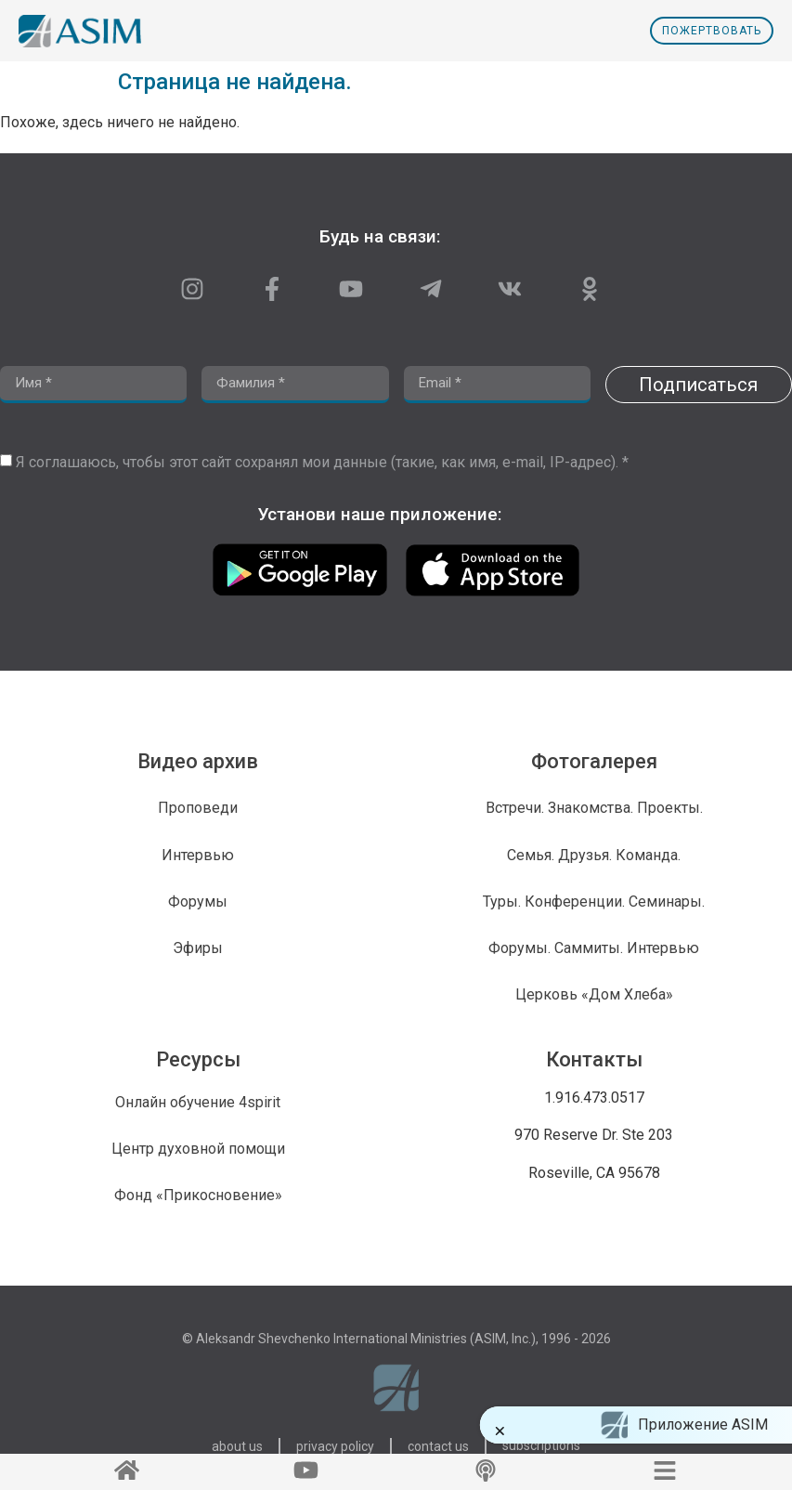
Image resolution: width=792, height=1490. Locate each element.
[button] (510, 1431)
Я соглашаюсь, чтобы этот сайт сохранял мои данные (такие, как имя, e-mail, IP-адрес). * (322, 462)
